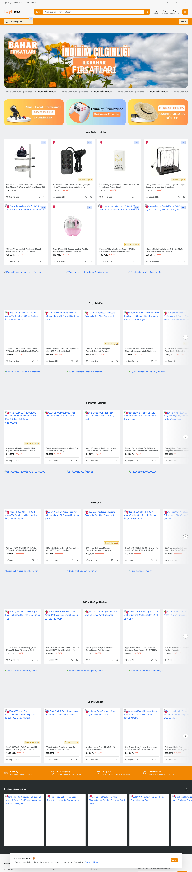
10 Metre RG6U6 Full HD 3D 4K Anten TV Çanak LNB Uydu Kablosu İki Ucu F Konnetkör (21, 349)
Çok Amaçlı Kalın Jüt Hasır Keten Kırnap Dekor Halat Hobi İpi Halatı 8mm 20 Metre (141, 748)
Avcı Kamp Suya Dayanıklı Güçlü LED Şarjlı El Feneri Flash (100, 748)
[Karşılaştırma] (174, 12)
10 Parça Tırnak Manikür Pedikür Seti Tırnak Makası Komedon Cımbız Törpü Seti (23, 250)
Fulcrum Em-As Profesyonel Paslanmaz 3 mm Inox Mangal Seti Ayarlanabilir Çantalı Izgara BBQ (25, 185)
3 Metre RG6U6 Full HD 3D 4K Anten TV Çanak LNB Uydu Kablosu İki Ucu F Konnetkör (141, 549)
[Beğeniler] (164, 12)
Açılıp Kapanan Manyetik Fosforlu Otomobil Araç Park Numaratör (99, 648)
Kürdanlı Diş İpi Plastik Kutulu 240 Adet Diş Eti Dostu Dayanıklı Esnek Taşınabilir (164, 250)
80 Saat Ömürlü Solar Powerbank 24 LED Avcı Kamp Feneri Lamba (60, 748)
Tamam (174, 860)
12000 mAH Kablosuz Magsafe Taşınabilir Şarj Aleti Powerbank (98, 349)
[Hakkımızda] (29, 2)
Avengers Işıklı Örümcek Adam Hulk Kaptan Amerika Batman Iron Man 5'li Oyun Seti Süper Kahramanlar (21, 449)
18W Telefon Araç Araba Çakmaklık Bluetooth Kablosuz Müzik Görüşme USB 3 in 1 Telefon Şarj (140, 349)
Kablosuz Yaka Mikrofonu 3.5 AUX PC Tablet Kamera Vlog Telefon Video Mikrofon (117, 250)
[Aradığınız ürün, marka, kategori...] (146, 12)
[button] (13, 197)
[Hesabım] (156, 12)
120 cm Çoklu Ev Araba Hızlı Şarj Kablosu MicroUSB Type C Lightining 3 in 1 (62, 349)
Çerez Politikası (91, 862)
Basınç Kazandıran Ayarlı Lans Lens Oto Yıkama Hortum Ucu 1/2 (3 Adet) (101, 449)
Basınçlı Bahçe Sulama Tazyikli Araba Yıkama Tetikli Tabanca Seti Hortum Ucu (141, 449)
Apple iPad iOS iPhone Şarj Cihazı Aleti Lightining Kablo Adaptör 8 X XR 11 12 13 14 (141, 648)
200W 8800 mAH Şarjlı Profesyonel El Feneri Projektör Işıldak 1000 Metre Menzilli (21, 748)
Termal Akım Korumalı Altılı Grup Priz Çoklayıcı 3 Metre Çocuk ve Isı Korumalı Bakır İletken (72, 185)
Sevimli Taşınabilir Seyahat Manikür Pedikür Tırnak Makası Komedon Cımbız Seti (70, 250)
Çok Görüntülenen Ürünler (15, 789)
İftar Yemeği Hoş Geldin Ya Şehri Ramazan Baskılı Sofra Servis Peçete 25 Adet (119, 185)
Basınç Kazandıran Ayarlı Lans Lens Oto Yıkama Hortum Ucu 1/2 (62, 449)
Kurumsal (8, 863)
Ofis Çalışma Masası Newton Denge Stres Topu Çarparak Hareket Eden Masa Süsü (165, 185)
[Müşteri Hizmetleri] (13, 2)
